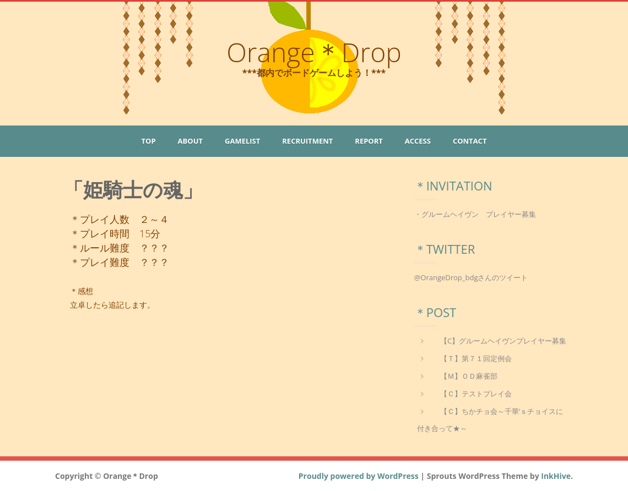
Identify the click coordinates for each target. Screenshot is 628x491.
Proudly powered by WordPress (359, 476)
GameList (242, 141)
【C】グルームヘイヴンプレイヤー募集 (503, 341)
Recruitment (307, 141)
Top (149, 141)
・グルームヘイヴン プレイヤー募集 (475, 214)
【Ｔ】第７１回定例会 (476, 358)
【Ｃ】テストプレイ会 (476, 394)
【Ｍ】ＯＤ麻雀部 (468, 376)
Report (368, 141)
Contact (470, 141)
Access (418, 141)
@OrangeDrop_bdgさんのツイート (471, 277)
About (190, 141)
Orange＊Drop (314, 52)
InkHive (556, 476)
